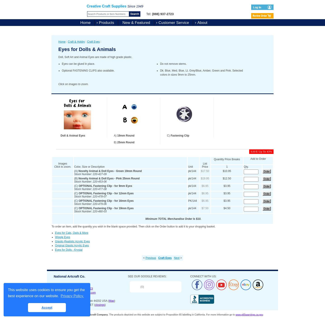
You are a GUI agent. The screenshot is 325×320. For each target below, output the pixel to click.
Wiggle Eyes (62, 237)
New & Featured (136, 23)
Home (85, 23)
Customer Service (173, 23)
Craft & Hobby (76, 41)
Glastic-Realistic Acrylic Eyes (72, 241)
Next (177, 258)
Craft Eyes (93, 41)
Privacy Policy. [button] (72, 296)
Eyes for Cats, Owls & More (71, 232)
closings (100, 304)
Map (111, 300)
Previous (151, 258)
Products (106, 23)
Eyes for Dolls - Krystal (68, 249)
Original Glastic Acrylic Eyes (72, 245)
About (202, 23)
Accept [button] (47, 307)
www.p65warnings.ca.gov (249, 314)
